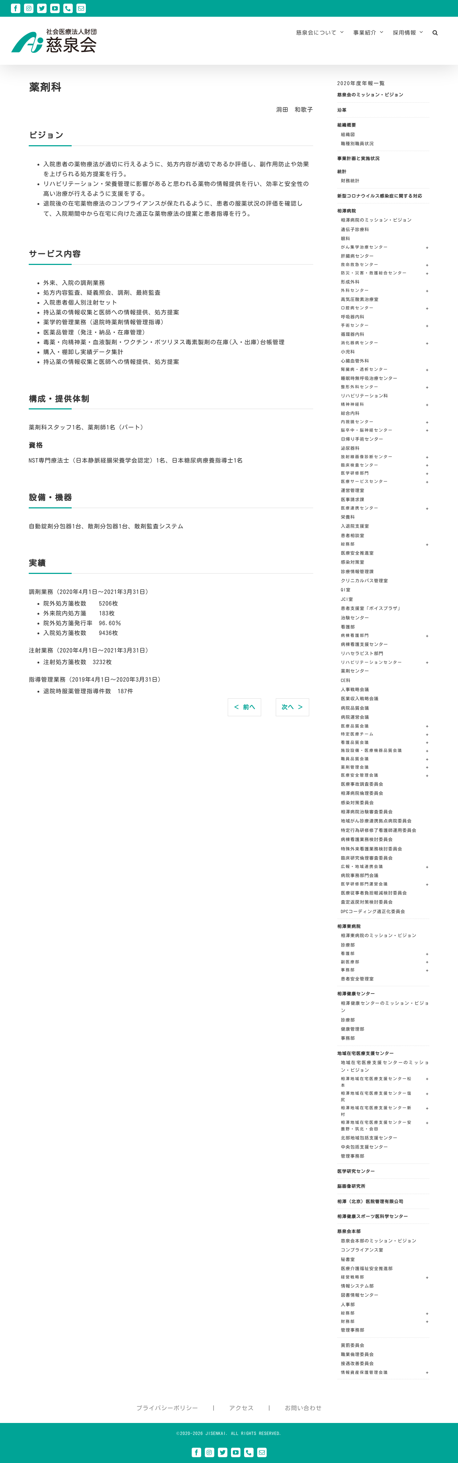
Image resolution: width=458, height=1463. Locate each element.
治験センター (355, 617)
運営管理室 (353, 490)
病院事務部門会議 (360, 875)
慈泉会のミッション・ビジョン (370, 94)
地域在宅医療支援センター (365, 1053)
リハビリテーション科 (364, 395)
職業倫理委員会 (357, 1354)
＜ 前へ (244, 707)
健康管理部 (353, 1029)
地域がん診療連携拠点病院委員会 (376, 820)
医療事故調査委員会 (362, 784)
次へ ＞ (292, 707)
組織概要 (346, 125)
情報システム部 (357, 1286)
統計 (342, 171)
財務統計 (350, 180)
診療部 (348, 945)
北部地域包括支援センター (369, 1137)
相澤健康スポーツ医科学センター (372, 1216)
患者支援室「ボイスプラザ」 (371, 608)
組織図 (348, 134)
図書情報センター (360, 1295)
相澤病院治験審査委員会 (367, 811)
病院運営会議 (355, 717)
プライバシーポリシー (167, 1408)
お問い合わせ (303, 1408)
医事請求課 (353, 499)
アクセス (241, 1408)
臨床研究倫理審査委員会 (367, 858)
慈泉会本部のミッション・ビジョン (379, 1240)
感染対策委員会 (357, 802)
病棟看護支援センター (364, 644)
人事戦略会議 (355, 689)
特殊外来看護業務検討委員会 (371, 849)
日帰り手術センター (362, 439)
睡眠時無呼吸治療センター (369, 378)
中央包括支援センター (364, 1147)
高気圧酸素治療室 (360, 299)
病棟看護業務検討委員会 (367, 839)
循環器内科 (353, 334)
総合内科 (350, 413)
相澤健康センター (356, 993)
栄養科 (348, 517)
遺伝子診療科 (355, 229)
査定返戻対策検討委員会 (367, 902)
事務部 (348, 1038)
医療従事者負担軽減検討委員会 (374, 893)
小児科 (348, 351)
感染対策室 (353, 562)
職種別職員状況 (357, 143)
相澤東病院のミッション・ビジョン (379, 935)
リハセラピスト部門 (362, 653)
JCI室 (347, 599)
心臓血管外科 (355, 360)
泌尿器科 (350, 448)
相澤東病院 (349, 926)
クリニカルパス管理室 (364, 580)
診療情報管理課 (357, 571)
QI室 (346, 589)
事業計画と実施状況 (358, 158)
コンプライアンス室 (362, 1250)
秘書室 (348, 1259)
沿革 (342, 110)
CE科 (346, 680)
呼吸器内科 (353, 316)
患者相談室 (353, 535)
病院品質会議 (355, 708)
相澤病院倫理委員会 (362, 793)
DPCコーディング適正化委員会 (373, 911)
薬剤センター (355, 671)
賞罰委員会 (353, 1345)
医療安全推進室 (357, 553)
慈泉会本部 (349, 1231)
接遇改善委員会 (357, 1363)
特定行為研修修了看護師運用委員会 (379, 830)
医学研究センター (356, 1171)
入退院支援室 (355, 526)
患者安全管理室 (357, 978)
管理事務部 (353, 1156)
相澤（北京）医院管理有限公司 (370, 1201)
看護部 (348, 627)
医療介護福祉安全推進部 (367, 1268)
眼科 (345, 238)
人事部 (348, 1304)
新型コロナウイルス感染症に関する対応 (379, 196)
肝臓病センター (357, 256)
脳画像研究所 (351, 1186)
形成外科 (350, 281)
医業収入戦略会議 (360, 698)
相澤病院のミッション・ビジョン (376, 220)
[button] (435, 32)
